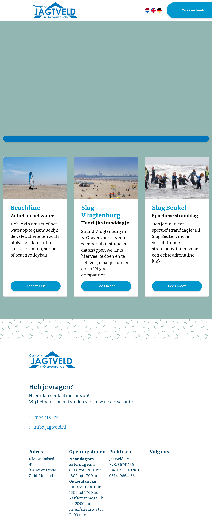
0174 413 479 (47, 417)
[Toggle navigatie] (5, 10)
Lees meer (35, 286)
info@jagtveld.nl (50, 427)
